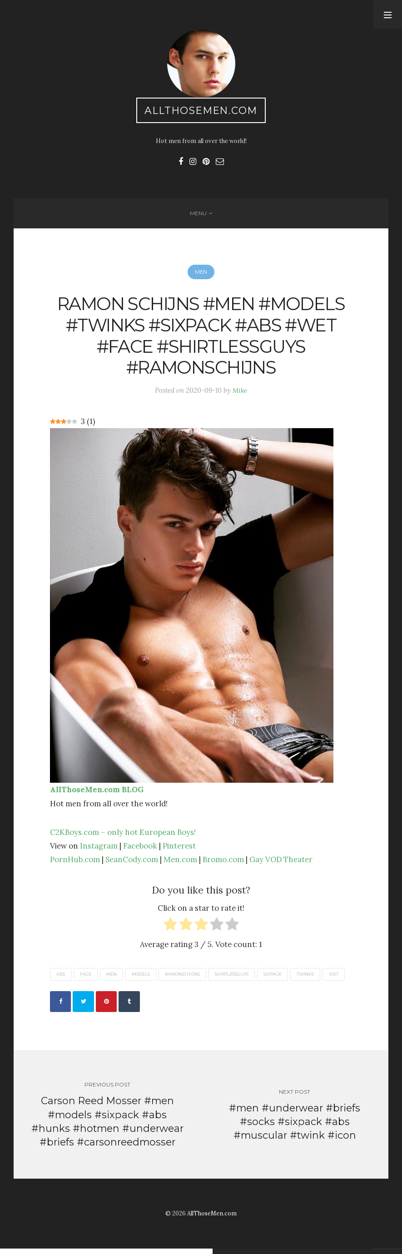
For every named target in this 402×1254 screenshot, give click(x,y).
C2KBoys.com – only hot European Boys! (123, 836)
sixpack (272, 977)
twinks (305, 977)
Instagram (99, 849)
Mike (240, 394)
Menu (198, 215)
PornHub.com (75, 863)
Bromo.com (223, 863)
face (85, 977)
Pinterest (179, 849)
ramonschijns (182, 977)
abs (60, 977)
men (111, 977)
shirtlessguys (231, 977)
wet (333, 977)
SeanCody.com (131, 863)
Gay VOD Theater (281, 863)
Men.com (180, 863)
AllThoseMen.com (201, 110)
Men (201, 275)
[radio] (170, 929)
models (141, 977)
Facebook (140, 849)
